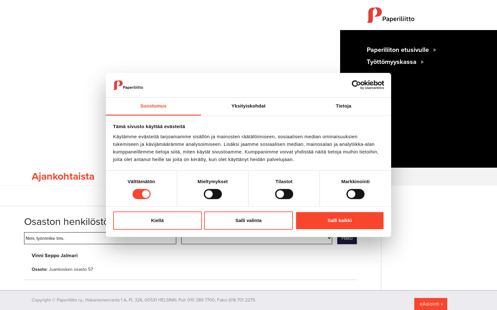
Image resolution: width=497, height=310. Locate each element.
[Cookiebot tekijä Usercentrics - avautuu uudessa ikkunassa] (356, 85)
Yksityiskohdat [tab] (248, 105)
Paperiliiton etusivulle (398, 50)
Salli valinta (249, 220)
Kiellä (157, 220)
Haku (347, 238)
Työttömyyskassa (391, 62)
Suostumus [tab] (153, 105)
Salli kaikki (339, 220)
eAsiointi (429, 304)
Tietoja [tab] (344, 105)
